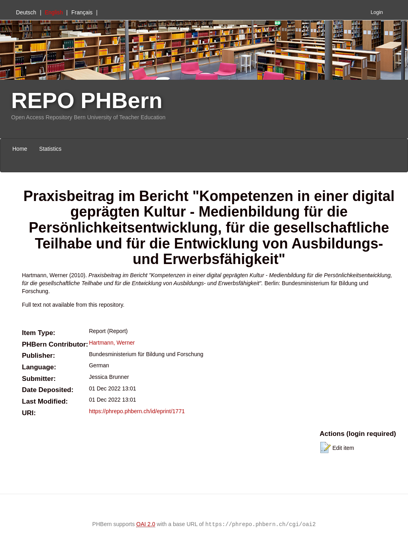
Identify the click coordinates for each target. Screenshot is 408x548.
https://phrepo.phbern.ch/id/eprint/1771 (137, 411)
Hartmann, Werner (112, 342)
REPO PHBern (87, 100)
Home (19, 149)
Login (377, 12)
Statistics (50, 149)
